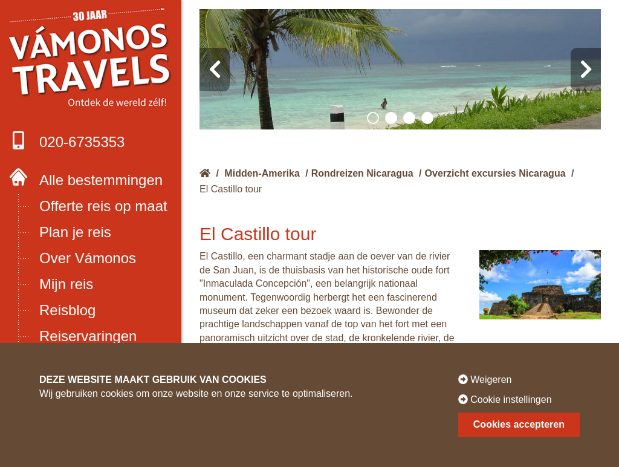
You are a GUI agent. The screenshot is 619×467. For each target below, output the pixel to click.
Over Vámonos (87, 258)
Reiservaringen (88, 336)
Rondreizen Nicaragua (362, 173)
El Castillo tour (230, 189)
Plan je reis (75, 232)
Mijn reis (66, 284)
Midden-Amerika (261, 173)
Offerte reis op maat (103, 206)
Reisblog (67, 310)
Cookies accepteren (519, 424)
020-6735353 (67, 140)
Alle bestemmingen (101, 180)
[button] (373, 118)
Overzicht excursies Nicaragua (495, 173)
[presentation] (214, 69)
